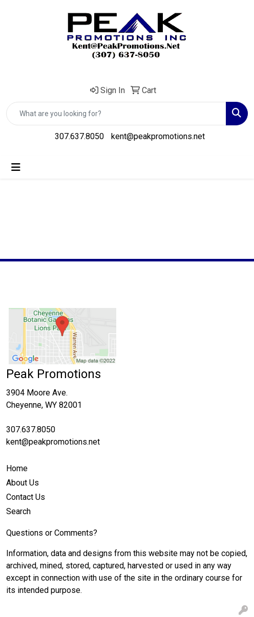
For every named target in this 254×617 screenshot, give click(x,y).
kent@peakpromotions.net (158, 136)
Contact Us (25, 497)
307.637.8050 (79, 136)
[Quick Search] (116, 113)
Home (17, 468)
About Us (22, 483)
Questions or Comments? (51, 533)
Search (18, 511)
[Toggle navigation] (16, 167)
